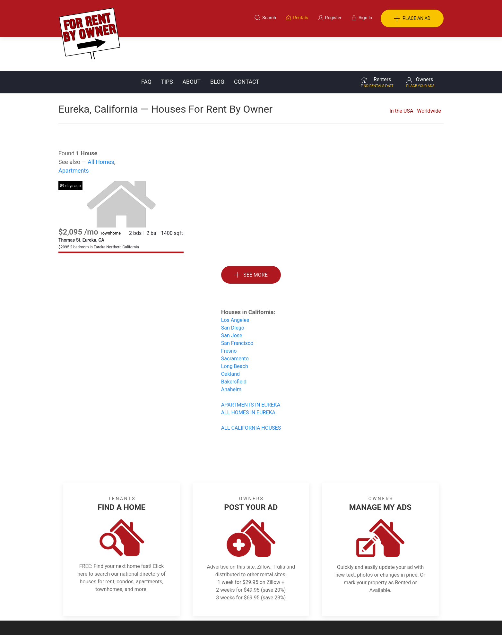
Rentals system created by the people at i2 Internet (352, 620)
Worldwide (429, 77)
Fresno (229, 317)
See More (251, 241)
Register (359, 603)
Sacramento (235, 325)
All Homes (101, 127)
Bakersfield (234, 348)
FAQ (146, 48)
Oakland (230, 340)
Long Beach (234, 332)
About (192, 48)
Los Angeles (235, 286)
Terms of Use (184, 603)
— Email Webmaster (424, 620)
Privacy (255, 603)
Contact (246, 48)
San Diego (232, 294)
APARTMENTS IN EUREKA (250, 371)
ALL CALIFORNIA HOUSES (251, 394)
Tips (167, 48)
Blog (217, 48)
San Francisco (237, 309)
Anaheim (231, 355)
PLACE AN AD (412, 18)
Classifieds (146, 603)
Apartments (73, 136)
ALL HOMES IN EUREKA (248, 378)
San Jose (231, 301)
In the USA (401, 77)
